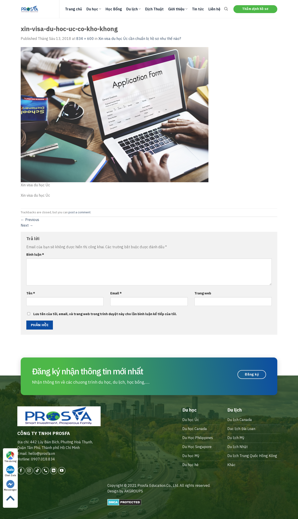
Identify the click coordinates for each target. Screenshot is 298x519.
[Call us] (45, 470)
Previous (30, 219)
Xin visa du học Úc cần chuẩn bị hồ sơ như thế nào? (139, 38)
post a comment (79, 212)
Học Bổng (114, 9)
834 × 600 (85, 38)
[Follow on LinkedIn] (53, 470)
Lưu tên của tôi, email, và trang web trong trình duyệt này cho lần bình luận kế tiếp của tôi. (105, 314)
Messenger (10, 485)
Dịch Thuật (154, 9)
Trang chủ (73, 9)
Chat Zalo (10, 471)
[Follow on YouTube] (61, 470)
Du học (93, 9)
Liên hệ (214, 9)
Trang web (202, 293)
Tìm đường (10, 457)
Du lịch (133, 9)
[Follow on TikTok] (37, 470)
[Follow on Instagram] (29, 470)
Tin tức (198, 9)
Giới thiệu (177, 9)
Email (116, 293)
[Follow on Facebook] (21, 470)
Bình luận (35, 254)
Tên (30, 293)
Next (27, 225)
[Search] (226, 9)
